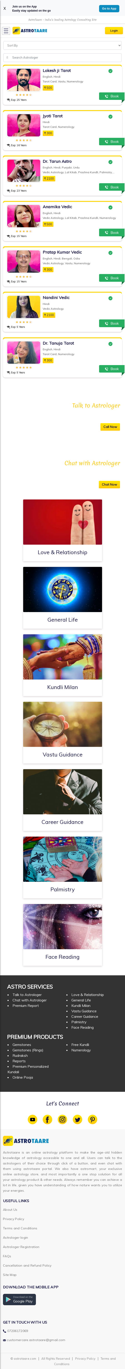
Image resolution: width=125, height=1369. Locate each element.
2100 (49, 178)
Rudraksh (20, 1055)
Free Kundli (80, 1044)
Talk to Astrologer (27, 994)
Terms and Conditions (20, 1228)
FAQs (7, 1256)
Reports (19, 1061)
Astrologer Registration (21, 1247)
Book (112, 96)
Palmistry (79, 1022)
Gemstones (21, 1044)
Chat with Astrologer (29, 1000)
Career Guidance (84, 1016)
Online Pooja (22, 1077)
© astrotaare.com (23, 1358)
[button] (19, 1299)
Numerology (81, 1050)
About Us (10, 1210)
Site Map (10, 1275)
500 (48, 87)
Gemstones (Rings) (27, 1050)
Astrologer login (15, 1238)
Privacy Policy (13, 1219)
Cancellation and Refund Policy (27, 1265)
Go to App (109, 8)
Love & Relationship (87, 994)
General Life (81, 1000)
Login (114, 30)
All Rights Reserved (56, 1358)
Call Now (110, 427)
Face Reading (82, 1027)
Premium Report (25, 1005)
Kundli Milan (80, 1005)
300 (48, 133)
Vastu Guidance (84, 1011)
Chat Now (109, 484)
